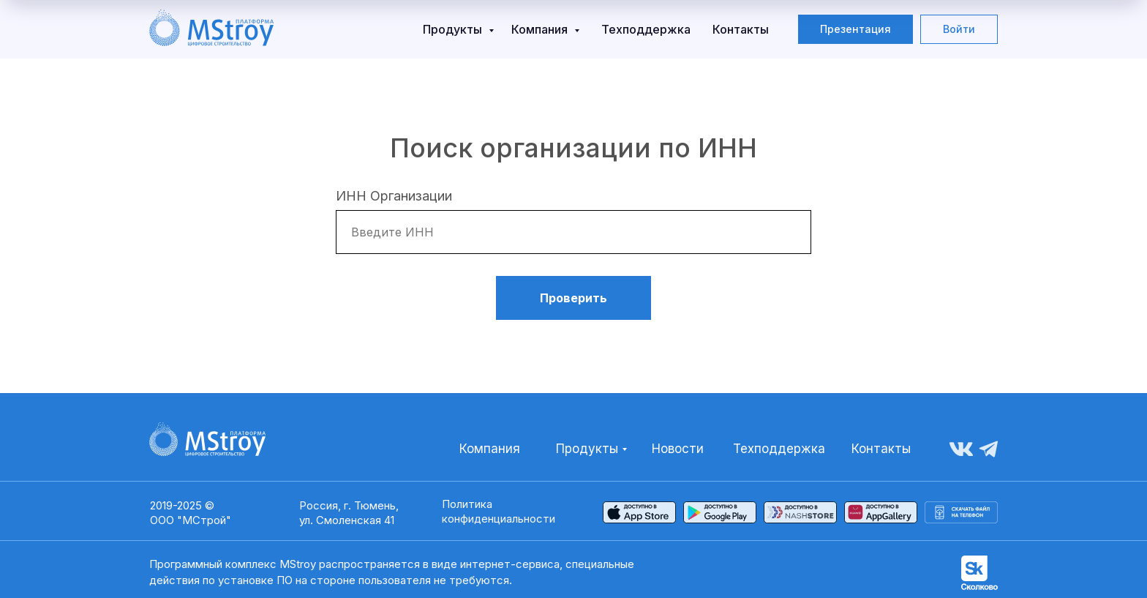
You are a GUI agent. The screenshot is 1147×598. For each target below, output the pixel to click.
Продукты (454, 29)
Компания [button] (541, 29)
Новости (678, 448)
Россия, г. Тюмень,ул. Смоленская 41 (349, 512)
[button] (855, 29)
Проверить (573, 298)
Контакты (740, 29)
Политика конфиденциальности (498, 511)
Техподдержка (646, 29)
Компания (489, 448)
